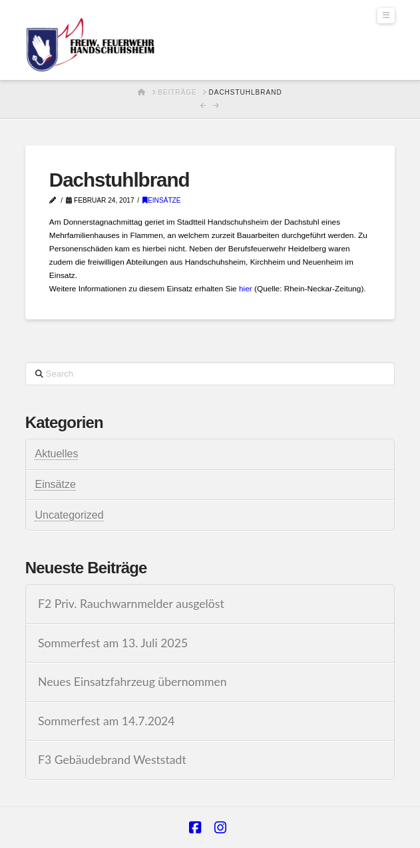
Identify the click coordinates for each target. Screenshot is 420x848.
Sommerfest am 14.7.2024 (106, 721)
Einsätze (161, 200)
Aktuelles (56, 453)
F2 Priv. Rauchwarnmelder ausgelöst (131, 604)
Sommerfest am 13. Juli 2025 (113, 643)
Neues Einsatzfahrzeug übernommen (132, 682)
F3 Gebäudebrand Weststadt (112, 760)
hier (245, 288)
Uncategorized (69, 515)
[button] (386, 15)
